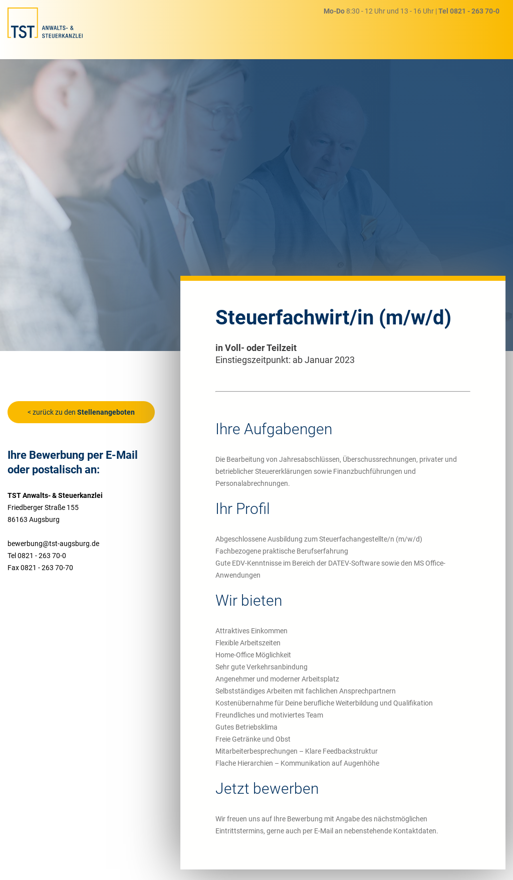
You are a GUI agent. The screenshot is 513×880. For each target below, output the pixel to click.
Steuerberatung (251, 31)
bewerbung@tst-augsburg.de (53, 544)
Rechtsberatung (318, 30)
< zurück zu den (81, 412)
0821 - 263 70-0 (474, 11)
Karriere (373, 28)
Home (202, 31)
